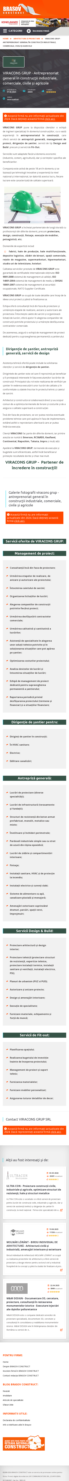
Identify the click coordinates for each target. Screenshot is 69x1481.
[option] (34, 22)
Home (5, 38)
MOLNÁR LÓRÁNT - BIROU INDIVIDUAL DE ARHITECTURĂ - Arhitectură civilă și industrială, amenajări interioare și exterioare (33, 1244)
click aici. (50, 119)
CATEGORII (12, 30)
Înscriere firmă (38, 30)
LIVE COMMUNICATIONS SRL (38, 1473)
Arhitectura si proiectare (27, 38)
